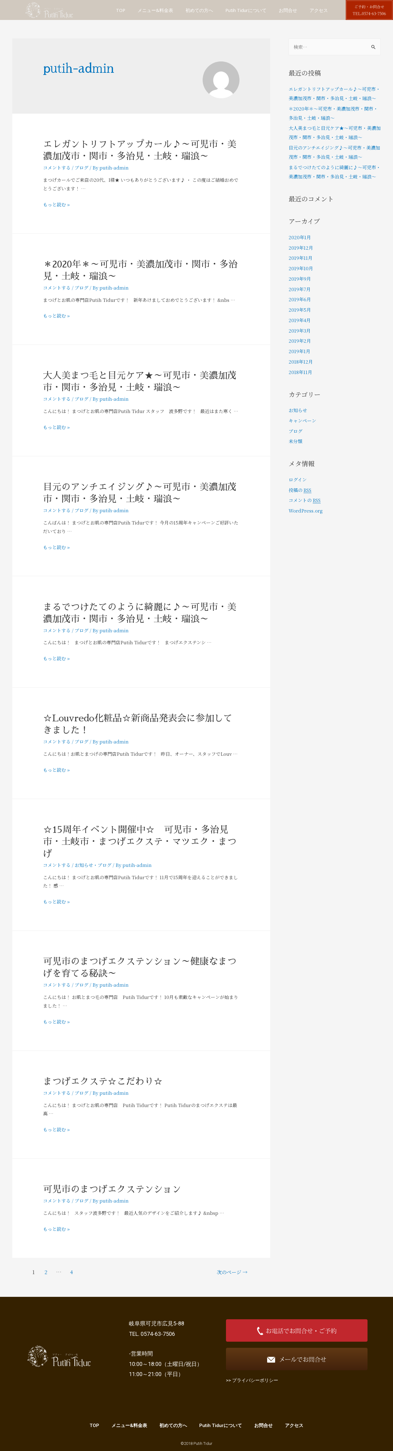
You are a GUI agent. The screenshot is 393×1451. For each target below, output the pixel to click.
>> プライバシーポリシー (252, 1380)
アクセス (318, 10)
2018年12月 (301, 361)
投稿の (301, 490)
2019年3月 (300, 330)
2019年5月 (300, 309)
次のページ (232, 1272)
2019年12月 (301, 247)
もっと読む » (56, 204)
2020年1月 (300, 237)
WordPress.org (306, 510)
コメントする (57, 167)
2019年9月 (300, 278)
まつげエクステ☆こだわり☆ (103, 1081)
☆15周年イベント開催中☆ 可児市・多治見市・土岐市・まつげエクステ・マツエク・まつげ (139, 841)
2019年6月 (300, 299)
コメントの (305, 500)
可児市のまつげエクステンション (112, 1189)
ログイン (298, 479)
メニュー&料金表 (155, 10)
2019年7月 (300, 289)
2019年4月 (300, 320)
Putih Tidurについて (246, 10)
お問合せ (288, 10)
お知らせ (84, 865)
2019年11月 (301, 258)
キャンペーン (302, 420)
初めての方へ (199, 10)
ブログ (81, 167)
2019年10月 (301, 268)
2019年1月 (299, 351)
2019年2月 (300, 340)
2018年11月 (300, 372)
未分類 (295, 441)
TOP (120, 10)
